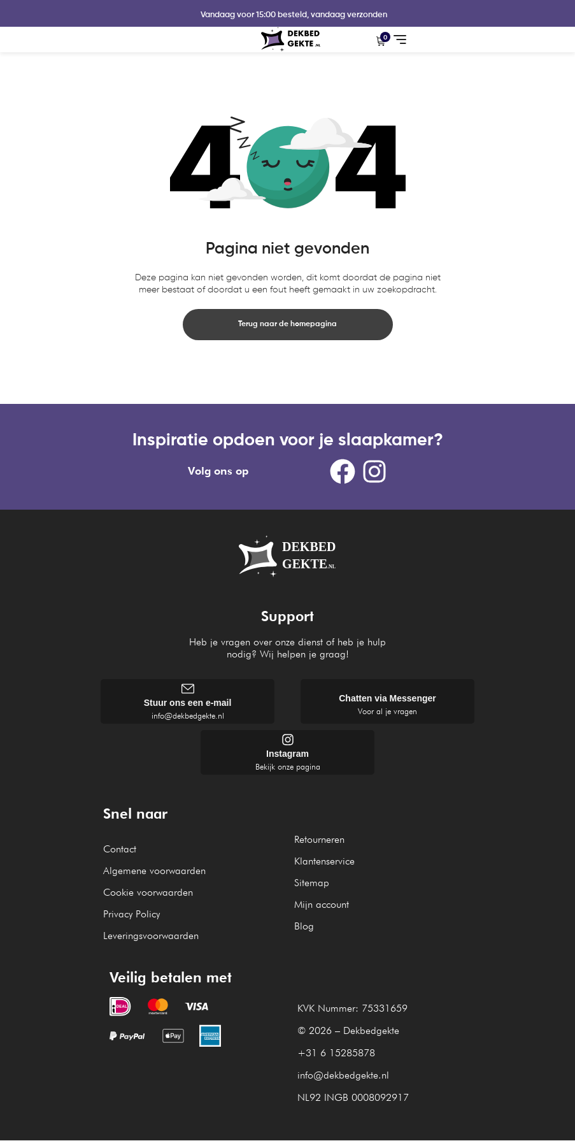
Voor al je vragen (387, 712)
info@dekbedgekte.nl (188, 716)
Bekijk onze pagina (287, 767)
